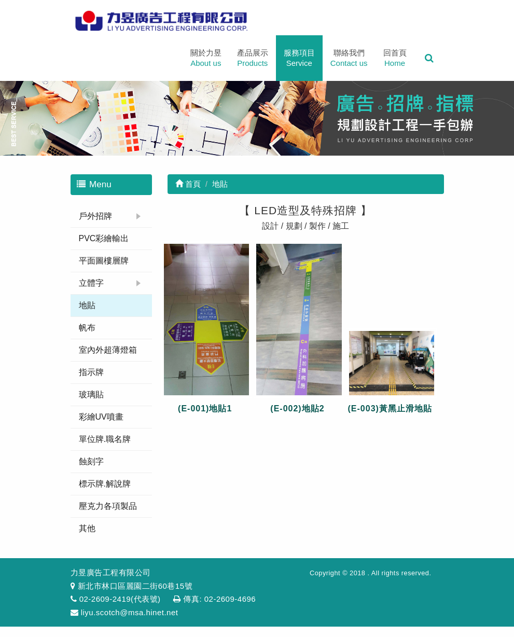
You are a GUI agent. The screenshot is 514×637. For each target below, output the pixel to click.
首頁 (188, 183)
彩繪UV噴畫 (101, 416)
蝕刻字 (91, 461)
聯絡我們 (349, 58)
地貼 (87, 305)
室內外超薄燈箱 (108, 349)
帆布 (87, 327)
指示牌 (91, 372)
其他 (87, 528)
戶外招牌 (95, 216)
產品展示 (252, 58)
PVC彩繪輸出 (104, 238)
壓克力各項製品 (108, 506)
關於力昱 (205, 58)
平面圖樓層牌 (104, 260)
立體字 (91, 283)
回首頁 (395, 58)
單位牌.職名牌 (105, 439)
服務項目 (299, 58)
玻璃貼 (91, 394)
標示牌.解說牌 (105, 483)
